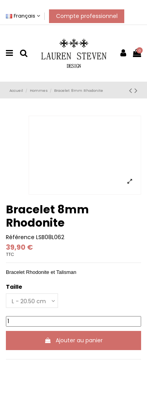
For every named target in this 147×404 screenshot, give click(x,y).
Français (23, 16)
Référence (20, 237)
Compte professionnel (87, 16)
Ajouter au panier (73, 340)
